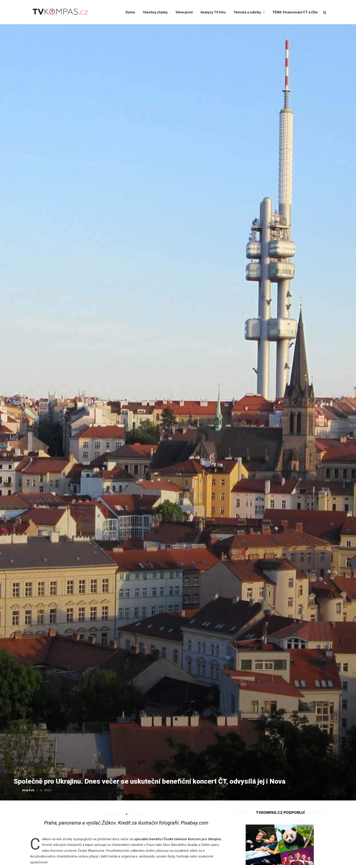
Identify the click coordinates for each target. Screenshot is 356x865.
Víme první (184, 12)
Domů (130, 12)
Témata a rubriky (247, 12)
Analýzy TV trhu (213, 12)
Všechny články (155, 12)
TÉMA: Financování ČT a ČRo (295, 12)
